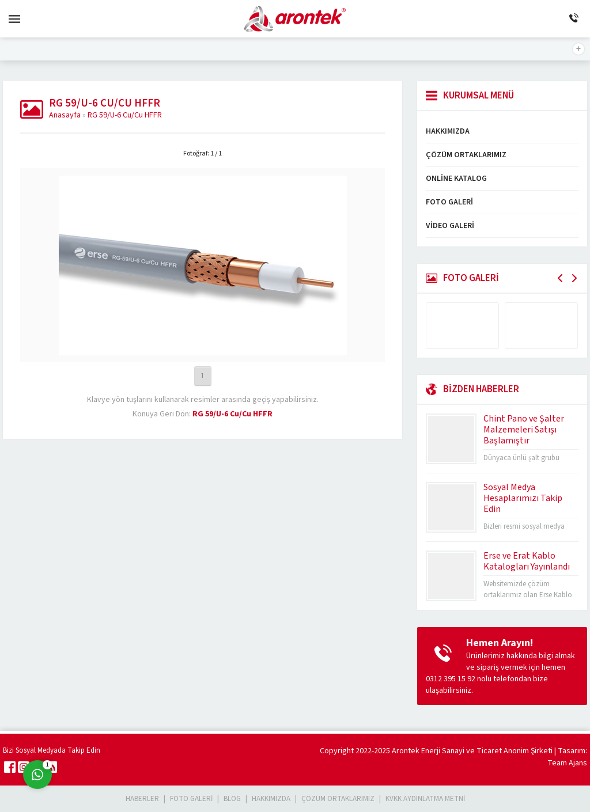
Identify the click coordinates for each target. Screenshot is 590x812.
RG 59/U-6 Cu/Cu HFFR (125, 115)
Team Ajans (567, 763)
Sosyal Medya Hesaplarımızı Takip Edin (522, 498)
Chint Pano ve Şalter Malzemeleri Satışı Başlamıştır (523, 429)
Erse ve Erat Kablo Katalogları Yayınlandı (526, 561)
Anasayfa (65, 115)
